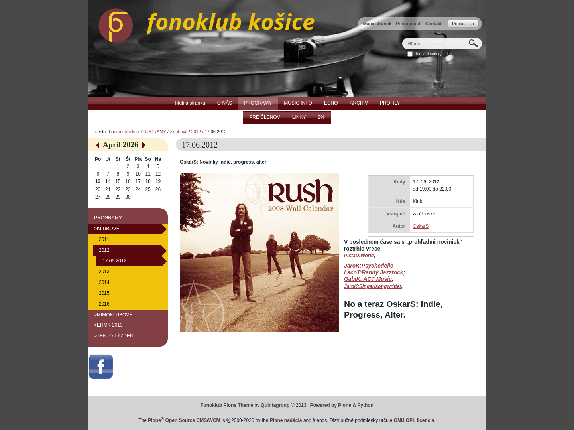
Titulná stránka (122, 131)
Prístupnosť (408, 23)
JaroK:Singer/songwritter (372, 286)
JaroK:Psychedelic (368, 266)
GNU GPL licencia (414, 420)
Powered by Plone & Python (341, 405)
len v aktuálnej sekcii (434, 53)
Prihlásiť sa (463, 23)
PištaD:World (359, 255)
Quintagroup (275, 405)
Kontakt (433, 23)
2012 (196, 131)
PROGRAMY (153, 131)
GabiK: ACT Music (368, 279)
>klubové (178, 131)
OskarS (421, 226)
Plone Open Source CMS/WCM (184, 420)
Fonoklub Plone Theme (227, 405)
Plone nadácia (286, 420)
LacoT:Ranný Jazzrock (373, 273)
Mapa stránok (377, 23)
